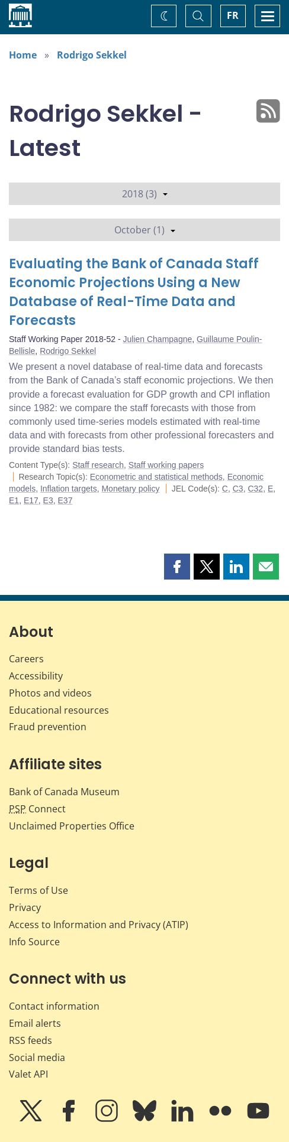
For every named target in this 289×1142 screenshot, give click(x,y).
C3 (238, 488)
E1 (14, 500)
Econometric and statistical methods (156, 476)
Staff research (98, 465)
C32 (255, 488)
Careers (26, 658)
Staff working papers (166, 465)
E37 (65, 500)
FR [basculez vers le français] (233, 15)
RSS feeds (30, 1040)
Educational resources (59, 710)
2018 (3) (145, 193)
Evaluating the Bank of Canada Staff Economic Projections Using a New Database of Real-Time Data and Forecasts (134, 292)
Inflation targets (68, 488)
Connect (37, 808)
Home (23, 54)
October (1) (144, 229)
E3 (48, 500)
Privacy (25, 907)
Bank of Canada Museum (64, 791)
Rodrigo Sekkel (92, 54)
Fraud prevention (47, 726)
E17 (31, 500)
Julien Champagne (157, 339)
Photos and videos (50, 692)
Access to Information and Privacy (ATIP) (98, 924)
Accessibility (36, 675)
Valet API (28, 1074)
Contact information (54, 1006)
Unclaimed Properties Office (71, 825)
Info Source (34, 941)
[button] (177, 567)
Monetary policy (130, 488)
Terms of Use (38, 890)
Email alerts (35, 1023)
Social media (37, 1057)
